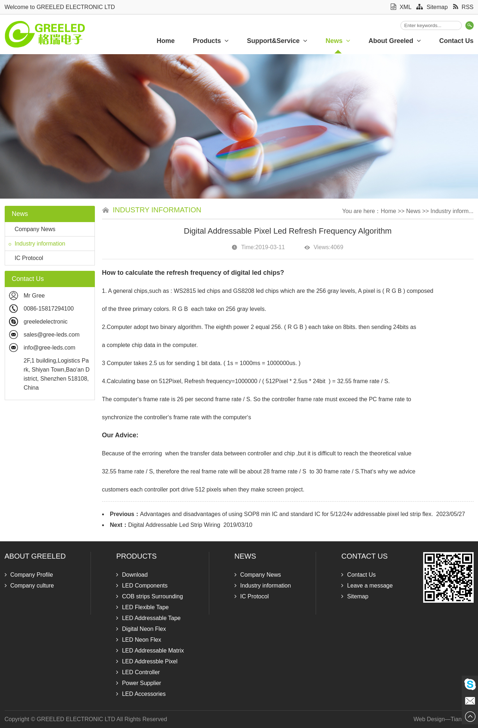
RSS (463, 7)
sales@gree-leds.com (52, 335)
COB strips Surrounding (149, 596)
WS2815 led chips (197, 291)
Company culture (29, 585)
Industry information (37, 243)
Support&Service (277, 40)
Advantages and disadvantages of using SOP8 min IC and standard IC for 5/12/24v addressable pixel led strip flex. (286, 514)
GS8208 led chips (255, 291)
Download (132, 575)
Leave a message (367, 585)
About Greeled (394, 40)
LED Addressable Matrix (150, 650)
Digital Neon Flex (141, 629)
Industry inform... (451, 211)
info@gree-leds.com (49, 347)
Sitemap (432, 7)
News (337, 40)
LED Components (141, 585)
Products (211, 40)
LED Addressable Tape (148, 618)
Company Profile (29, 575)
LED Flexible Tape (142, 607)
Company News (32, 229)
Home (166, 40)
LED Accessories (141, 694)
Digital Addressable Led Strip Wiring (174, 525)
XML (401, 7)
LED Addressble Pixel (146, 661)
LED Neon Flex (138, 640)
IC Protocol (26, 258)
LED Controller (138, 672)
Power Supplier (138, 683)
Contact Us (364, 556)
